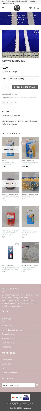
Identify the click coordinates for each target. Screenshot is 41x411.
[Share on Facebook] (7, 102)
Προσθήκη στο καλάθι (25, 87)
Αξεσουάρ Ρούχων (29, 15)
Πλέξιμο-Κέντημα (8, 334)
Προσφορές (6, 347)
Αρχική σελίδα (9, 15)
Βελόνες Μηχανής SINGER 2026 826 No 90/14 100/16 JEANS (10, 233)
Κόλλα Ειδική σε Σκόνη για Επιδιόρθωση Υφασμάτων (10, 268)
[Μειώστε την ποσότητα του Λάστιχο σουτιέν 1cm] (3, 87)
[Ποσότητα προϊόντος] (6, 87)
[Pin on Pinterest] (15, 102)
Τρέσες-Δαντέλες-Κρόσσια (12, 330)
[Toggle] (38, 325)
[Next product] (18, 21)
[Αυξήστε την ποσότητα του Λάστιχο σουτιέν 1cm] (9, 87)
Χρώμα (4, 78)
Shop (18, 15)
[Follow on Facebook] (3, 311)
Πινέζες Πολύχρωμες (28, 197)
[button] (3, 8)
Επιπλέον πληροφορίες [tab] (11, 116)
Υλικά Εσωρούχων (20, 17)
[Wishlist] (30, 8)
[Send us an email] (7, 311)
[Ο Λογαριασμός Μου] (34, 8)
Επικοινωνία (6, 364)
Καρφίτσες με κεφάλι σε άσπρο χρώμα (29, 268)
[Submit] (37, 385)
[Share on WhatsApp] (3, 102)
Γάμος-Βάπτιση (8, 342)
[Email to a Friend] (11, 102)
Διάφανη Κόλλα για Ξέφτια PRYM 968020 (30, 163)
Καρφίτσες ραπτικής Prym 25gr (10, 198)
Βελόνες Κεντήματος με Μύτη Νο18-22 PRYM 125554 (29, 233)
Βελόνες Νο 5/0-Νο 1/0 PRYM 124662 (9, 163)
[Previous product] (22, 21)
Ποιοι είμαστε (7, 360)
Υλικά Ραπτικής (32, 97)
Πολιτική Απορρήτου (9, 372)
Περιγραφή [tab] (6, 111)
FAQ (3, 368)
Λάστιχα (11, 97)
